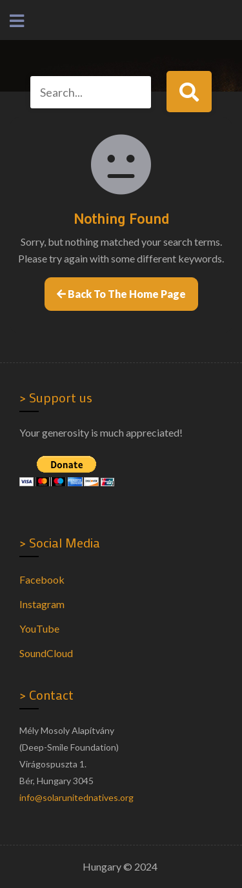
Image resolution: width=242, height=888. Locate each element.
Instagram (42, 604)
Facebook (42, 579)
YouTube (39, 628)
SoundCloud (46, 653)
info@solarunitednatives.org (76, 797)
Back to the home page (121, 294)
